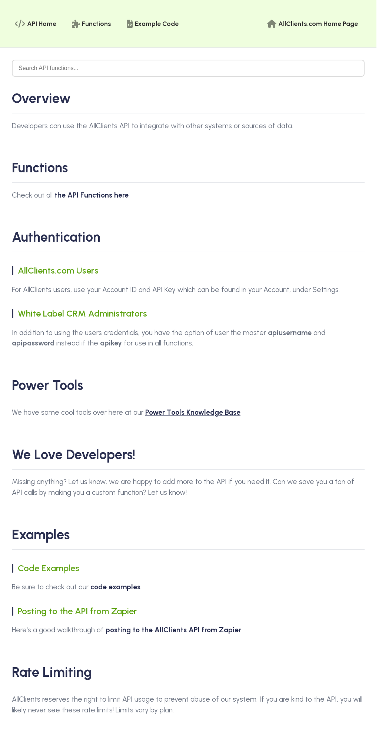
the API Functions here (91, 195)
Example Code (153, 23)
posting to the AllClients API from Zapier (173, 630)
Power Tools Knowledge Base (192, 412)
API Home (35, 23)
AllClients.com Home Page (312, 23)
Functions (91, 23)
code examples (115, 587)
